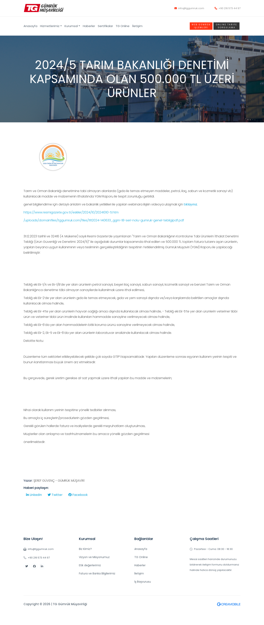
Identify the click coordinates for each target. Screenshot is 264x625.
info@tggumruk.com (189, 8)
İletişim (137, 26)
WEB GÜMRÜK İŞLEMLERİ (201, 26)
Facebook (78, 506)
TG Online (122, 26)
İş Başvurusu (142, 582)
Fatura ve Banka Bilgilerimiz (97, 573)
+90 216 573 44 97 (227, 8)
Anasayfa (30, 26)
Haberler (89, 26)
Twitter (55, 506)
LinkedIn (34, 506)
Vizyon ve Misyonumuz (94, 557)
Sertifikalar (105, 26)
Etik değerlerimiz (90, 565)
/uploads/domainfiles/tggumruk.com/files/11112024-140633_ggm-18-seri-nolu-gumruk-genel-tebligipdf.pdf (104, 232)
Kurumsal (71, 26)
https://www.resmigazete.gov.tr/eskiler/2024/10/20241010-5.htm (71, 224)
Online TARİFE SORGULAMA (226, 26)
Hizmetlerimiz (49, 26)
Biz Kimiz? (85, 549)
